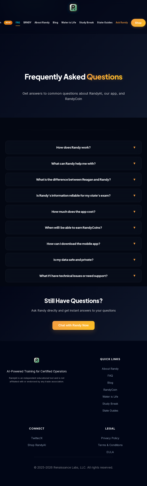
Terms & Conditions (110, 445)
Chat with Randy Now (73, 325)
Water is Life (68, 22)
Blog (55, 22)
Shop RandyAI (37, 445)
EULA (110, 452)
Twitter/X (37, 438)
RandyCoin (110, 389)
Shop (138, 22)
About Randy (42, 22)
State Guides (105, 22)
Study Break (86, 22)
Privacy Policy (110, 438)
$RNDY (27, 22)
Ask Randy (122, 22)
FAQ (18, 22)
